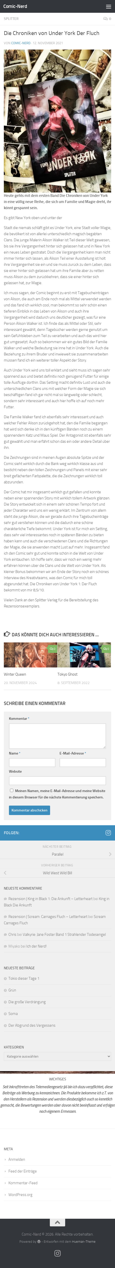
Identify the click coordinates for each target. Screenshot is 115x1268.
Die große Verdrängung (27, 1002)
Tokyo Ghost (67, 674)
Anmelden (16, 1159)
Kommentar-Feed (23, 1183)
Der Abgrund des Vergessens (32, 1025)
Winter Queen (15, 674)
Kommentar (19, 718)
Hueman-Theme (84, 1241)
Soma (13, 1013)
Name (14, 753)
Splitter (11, 19)
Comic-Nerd (15, 6)
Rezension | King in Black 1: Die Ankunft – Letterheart (50, 898)
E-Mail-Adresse (73, 753)
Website (15, 771)
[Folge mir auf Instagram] (108, 833)
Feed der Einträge (22, 1171)
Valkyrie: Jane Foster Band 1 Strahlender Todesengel (64, 934)
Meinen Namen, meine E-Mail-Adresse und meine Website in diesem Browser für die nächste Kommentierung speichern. (57, 794)
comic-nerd (20, 43)
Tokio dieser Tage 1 (23, 978)
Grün (12, 990)
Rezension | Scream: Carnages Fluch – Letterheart (47, 916)
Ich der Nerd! (36, 946)
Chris (12, 934)
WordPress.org (20, 1194)
